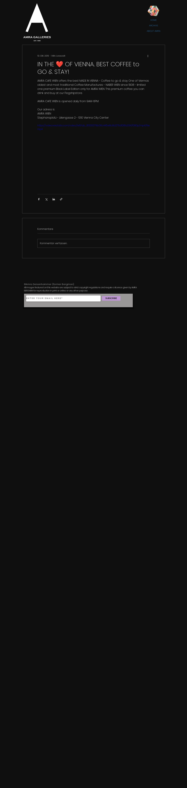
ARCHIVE (153, 25)
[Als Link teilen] (61, 199)
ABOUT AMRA (153, 31)
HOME (153, 20)
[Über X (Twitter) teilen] (46, 199)
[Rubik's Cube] (154, 11)
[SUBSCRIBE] (111, 298)
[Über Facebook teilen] (38, 199)
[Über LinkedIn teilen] (53, 199)
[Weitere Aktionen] (148, 56)
